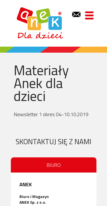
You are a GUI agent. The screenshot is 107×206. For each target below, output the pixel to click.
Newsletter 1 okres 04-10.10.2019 (51, 114)
